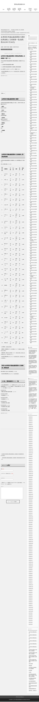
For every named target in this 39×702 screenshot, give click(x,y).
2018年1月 (31, 605)
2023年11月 (31, 473)
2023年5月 (31, 485)
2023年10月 (31, 475)
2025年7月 (31, 436)
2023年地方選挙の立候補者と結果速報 (6, 49)
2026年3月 (31, 421)
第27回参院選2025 (32, 681)
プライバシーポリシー (20, 697)
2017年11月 (31, 609)
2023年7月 (31, 481)
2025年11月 (31, 428)
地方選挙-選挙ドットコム (5, 405)
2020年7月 (31, 549)
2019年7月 (31, 571)
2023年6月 (31, 483)
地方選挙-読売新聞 (4, 394)
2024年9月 (31, 455)
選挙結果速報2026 (19, 4)
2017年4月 (31, 622)
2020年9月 (31, 545)
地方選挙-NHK (3, 390)
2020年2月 (31, 558)
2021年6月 (31, 528)
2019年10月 (31, 566)
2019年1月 (31, 583)
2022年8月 (31, 502)
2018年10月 (31, 588)
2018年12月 (31, 585)
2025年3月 (31, 443)
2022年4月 (31, 509)
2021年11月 (31, 519)
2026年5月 (31, 417)
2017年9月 (31, 613)
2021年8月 (31, 524)
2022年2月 (31, 513)
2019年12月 (31, 562)
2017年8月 (31, 615)
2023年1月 (31, 492)
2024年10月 (31, 453)
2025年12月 (31, 426)
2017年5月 (31, 620)
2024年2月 (31, 468)
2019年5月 (31, 575)
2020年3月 (31, 556)
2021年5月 (31, 530)
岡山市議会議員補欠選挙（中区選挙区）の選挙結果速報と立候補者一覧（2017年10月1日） (33, 401)
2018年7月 (31, 594)
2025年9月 (31, 432)
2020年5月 (31, 553)
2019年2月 (31, 581)
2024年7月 (31, 458)
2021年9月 (31, 522)
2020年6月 (31, 551)
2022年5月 (31, 507)
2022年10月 (31, 498)
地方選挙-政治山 (4, 401)
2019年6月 (31, 573)
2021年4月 (31, 532)
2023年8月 (31, 479)
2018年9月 (31, 590)
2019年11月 (31, 564)
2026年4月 (31, 419)
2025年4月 (31, 441)
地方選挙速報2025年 (14, 9)
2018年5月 (31, 598)
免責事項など (35, 10)
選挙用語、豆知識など (33, 690)
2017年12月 (31, 607)
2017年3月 (31, 624)
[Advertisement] (19, 21)
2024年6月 (31, 460)
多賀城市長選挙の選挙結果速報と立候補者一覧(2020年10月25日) (33, 395)
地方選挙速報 (16, 374)
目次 (25, 9)
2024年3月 (31, 466)
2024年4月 (31, 464)
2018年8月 (31, 592)
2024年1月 (31, 470)
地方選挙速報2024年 (19, 9)
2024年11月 (31, 451)
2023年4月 (31, 487)
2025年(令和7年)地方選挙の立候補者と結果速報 (33, 657)
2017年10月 (31, 611)
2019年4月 (31, 577)
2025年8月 (31, 434)
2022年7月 (31, 504)
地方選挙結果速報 (4, 409)
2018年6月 (31, 596)
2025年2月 (31, 445)
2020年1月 (31, 560)
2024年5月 (31, 462)
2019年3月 (31, 579)
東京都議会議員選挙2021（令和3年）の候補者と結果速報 (33, 675)
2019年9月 (31, 568)
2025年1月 (31, 447)
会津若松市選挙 (8, 347)
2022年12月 (31, 494)
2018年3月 (31, 602)
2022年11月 (31, 496)
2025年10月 (31, 430)
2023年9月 (31, 477)
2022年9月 (31, 500)
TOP (3, 9)
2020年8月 (31, 547)
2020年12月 (31, 539)
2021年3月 (31, 534)
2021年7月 (31, 526)
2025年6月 (31, 438)
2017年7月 (31, 617)
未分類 (30, 672)
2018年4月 (31, 600)
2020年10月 (31, 543)
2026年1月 (31, 424)
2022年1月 (31, 515)
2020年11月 (31, 541)
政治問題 (30, 670)
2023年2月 (31, 490)
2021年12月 (31, 517)
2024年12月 (31, 449)
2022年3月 (31, 511)
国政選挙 (30, 665)
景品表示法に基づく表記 (30, 9)
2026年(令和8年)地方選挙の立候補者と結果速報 (33, 661)
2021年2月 (31, 536)
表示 (4, 93)
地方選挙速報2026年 (9, 9)
